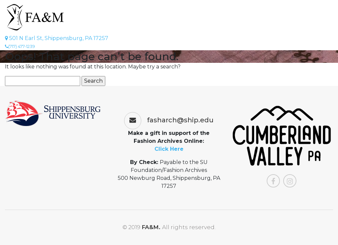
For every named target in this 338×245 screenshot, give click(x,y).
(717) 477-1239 (20, 46)
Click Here (169, 149)
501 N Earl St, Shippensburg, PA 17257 (56, 38)
